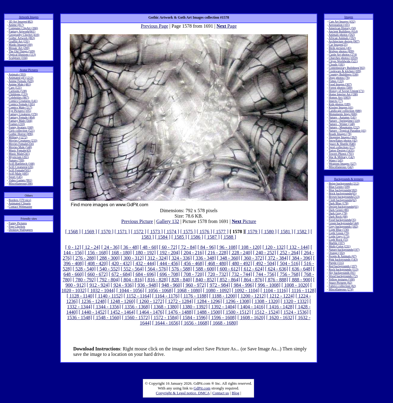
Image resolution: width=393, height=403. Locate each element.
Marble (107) (337, 243)
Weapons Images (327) (342, 163)
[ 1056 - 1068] (159, 290)
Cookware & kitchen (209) (345, 71)
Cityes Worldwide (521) (343, 61)
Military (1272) (18, 137)
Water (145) (336, 160)
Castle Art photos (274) (343, 54)
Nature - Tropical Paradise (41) (347, 130)
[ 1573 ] (155, 231)
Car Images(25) (338, 44)
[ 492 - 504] (264, 263)
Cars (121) (15, 87)
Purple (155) (336, 262)
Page (226, 26)
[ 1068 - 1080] (188, 290)
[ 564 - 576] (156, 268)
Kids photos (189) (339, 104)
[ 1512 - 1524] (266, 312)
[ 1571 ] (122, 231)
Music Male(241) (19, 153)
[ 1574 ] (171, 231)
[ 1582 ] (301, 231)
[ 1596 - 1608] (222, 317)
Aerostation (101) (339, 24)
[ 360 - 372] (252, 258)
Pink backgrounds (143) (343, 259)
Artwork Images (28, 17)
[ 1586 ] (195, 237)
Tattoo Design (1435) (341, 150)
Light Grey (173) (339, 236)
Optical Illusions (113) (22, 54)
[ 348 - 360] (228, 258)
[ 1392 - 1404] (222, 306)
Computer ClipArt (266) (23, 28)
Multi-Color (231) (340, 246)
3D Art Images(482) (21, 21)
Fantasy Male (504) (20, 120)
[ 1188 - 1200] (223, 295)
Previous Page (154, 26)
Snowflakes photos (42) (343, 140)
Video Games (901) (20, 180)
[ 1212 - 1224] (280, 295)
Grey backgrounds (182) (343, 226)
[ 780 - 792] (84, 279)
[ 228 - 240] (240, 252)
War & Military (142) (342, 157)
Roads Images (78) (340, 134)
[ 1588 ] (228, 237)
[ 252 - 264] (288, 252)
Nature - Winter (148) (342, 124)
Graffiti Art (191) (19, 41)
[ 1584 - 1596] (193, 317)
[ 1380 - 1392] (193, 306)
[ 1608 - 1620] (251, 317)
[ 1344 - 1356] (107, 306)
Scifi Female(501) (19, 170)
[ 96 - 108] (227, 247)
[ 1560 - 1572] (136, 317)
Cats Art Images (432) (342, 21)
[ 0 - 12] (73, 247)
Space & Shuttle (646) (342, 143)
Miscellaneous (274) (341, 289)
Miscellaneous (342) (341, 167)
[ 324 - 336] (180, 258)
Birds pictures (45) (340, 48)
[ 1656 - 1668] (195, 322)
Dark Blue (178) (338, 203)
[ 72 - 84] (187, 247)
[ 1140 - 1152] (108, 295)
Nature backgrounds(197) (344, 249)
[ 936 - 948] (146, 285)
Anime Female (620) (20, 81)
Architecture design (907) (344, 41)
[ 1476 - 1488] (179, 312)
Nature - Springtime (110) (344, 120)
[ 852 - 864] (228, 279)
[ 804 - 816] (132, 279)
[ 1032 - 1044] (101, 290)
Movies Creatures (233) (23, 140)
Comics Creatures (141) (23, 100)
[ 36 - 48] (130, 247)
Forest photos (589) (340, 87)
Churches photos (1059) (343, 58)
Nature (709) (16, 160)
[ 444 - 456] (168, 263)
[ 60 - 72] (168, 247)
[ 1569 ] (89, 231)
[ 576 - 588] (180, 268)
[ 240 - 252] (264, 252)
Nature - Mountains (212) (344, 127)
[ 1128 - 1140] (80, 295)
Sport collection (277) (342, 147)
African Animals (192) (342, 38)
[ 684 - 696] (144, 274)
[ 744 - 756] (264, 274)
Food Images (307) (340, 84)
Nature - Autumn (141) (342, 117)
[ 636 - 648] (300, 268)
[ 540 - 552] (108, 268)
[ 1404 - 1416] (251, 306)
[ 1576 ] (204, 231)
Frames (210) (17, 124)
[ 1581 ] (285, 231)
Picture (244, 221)
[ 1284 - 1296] (208, 301)
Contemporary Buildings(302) (347, 67)
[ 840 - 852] (204, 279)
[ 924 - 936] (122, 285)
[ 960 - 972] (194, 285)
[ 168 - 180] (120, 252)
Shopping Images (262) (343, 137)
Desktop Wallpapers (21, 229)
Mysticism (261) (19, 157)
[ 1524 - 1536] (295, 312)
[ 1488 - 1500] (208, 312)
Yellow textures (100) (342, 279)
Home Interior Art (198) (343, 94)
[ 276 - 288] (84, 258)
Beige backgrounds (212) (344, 183)
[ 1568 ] (73, 231)
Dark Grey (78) (338, 213)
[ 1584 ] (162, 237)
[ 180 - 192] (144, 252)
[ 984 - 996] (242, 285)
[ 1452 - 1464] (121, 312)
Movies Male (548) (20, 147)
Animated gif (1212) (20, 77)
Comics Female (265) (22, 104)
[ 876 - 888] (276, 279)
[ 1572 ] (138, 231)
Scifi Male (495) (19, 173)
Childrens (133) (18, 94)
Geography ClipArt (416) (24, 34)
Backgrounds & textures (348, 179)
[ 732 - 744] (240, 274)
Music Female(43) (20, 150)
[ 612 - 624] (252, 268)
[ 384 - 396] (300, 258)
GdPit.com (202, 388)
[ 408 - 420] (96, 263)
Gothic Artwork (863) (22, 38)
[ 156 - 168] (96, 252)
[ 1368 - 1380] (165, 306)
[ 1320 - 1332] (295, 301)
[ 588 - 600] (204, 268)
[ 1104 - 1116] (273, 290)
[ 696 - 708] (168, 274)
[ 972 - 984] (218, 285)
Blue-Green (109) (339, 186)
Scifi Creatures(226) (21, 167)
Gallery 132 (167, 221)
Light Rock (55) (338, 239)
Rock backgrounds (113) (343, 269)
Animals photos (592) (342, 34)
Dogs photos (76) (339, 77)
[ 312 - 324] (156, 258)
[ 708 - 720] (192, 274)
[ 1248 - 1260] (121, 301)
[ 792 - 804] (108, 279)
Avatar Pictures (29, 70)
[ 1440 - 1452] (92, 312)
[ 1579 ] (252, 231)
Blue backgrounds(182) (343, 190)
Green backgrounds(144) (344, 223)
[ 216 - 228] (216, 252)
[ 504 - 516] (288, 263)
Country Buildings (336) (343, 74)
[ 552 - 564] (132, 268)
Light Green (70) (339, 233)
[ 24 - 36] (110, 247)
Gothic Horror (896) (21, 134)
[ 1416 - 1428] (280, 306)
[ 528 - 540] (84, 268)
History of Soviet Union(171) (346, 91)
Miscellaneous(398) (20, 183)
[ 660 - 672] (96, 274)
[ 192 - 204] (168, 252)
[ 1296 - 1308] (237, 301)
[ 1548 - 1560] (107, 317)
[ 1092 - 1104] (245, 290)
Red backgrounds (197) (343, 266)
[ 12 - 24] (91, 247)
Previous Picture (137, 221)
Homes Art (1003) (340, 97)
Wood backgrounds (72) (343, 276)
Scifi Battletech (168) (22, 163)
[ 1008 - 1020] (295, 285)
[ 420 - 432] (120, 263)
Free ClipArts (17, 226)
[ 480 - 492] (240, 263)
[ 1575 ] (188, 231)
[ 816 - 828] (156, 279)
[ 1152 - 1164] (137, 295)
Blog (235, 393)
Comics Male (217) (20, 107)
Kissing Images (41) (341, 107)
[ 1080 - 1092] (217, 290)
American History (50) (342, 28)
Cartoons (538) (18, 91)
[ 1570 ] (105, 231)
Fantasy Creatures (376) (23, 114)
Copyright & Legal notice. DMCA (183, 393)
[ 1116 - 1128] (302, 290)
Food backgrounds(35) (342, 219)
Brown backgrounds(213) (344, 196)
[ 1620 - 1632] (280, 317)
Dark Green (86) (338, 210)
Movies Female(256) (21, 143)
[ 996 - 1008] (267, 285)
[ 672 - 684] (120, 274)
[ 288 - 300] (108, 258)
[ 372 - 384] (276, 258)
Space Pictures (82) (340, 282)
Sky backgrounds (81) (342, 272)
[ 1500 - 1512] (237, 312)
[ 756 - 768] (288, 274)
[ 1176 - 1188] (194, 295)
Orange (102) (337, 253)
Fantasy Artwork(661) (22, 31)
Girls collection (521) (22, 130)
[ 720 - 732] (216, 274)
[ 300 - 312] (132, 258)
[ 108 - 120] (249, 247)
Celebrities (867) (19, 97)
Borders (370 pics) (20, 200)
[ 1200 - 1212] (252, 295)
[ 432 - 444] (144, 263)
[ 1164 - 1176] (166, 295)
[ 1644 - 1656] (166, 322)
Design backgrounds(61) (343, 206)
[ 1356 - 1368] (136, 306)
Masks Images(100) (20, 44)
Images (348, 17)
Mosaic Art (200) (19, 48)
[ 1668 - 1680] (224, 322)
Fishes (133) (336, 81)
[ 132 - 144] (298, 247)
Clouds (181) (337, 64)
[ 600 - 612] (228, 268)
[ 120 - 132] (274, 247)
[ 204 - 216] (192, 252)
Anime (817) (16, 24)
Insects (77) (336, 100)
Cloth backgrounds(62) (343, 200)
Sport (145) (16, 177)
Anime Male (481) (19, 84)
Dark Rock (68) (338, 216)
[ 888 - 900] (300, 279)
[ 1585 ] (179, 237)
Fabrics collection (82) (342, 286)
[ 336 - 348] (204, 258)
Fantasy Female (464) (22, 117)
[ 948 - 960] (170, 285)
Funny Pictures (18, 223)
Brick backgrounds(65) (342, 193)
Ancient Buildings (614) (343, 31)
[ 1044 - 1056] (130, 290)
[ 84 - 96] (207, 247)
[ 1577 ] (221, 231)
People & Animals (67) (343, 256)
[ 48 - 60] (149, 247)
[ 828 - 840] (180, 279)
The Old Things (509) (22, 51)
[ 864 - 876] (252, 279)
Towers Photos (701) (341, 153)
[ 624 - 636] (276, 268)
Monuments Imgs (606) (343, 114)
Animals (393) (17, 74)
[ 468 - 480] (216, 263)
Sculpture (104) (18, 58)
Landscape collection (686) (345, 110)
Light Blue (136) (339, 229)
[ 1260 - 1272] (150, 301)
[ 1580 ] (269, 231)
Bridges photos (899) (341, 51)
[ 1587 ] (212, 237)
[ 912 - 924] (98, 285)
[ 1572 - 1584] (165, 317)
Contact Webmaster (20, 206)
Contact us (220, 393)
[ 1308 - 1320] (266, 301)
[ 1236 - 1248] (92, 301)
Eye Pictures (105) (20, 110)
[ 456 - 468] (192, 263)
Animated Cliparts (19, 203)
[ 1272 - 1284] (179, 301)
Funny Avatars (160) (21, 127)
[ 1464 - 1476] (150, 312)
